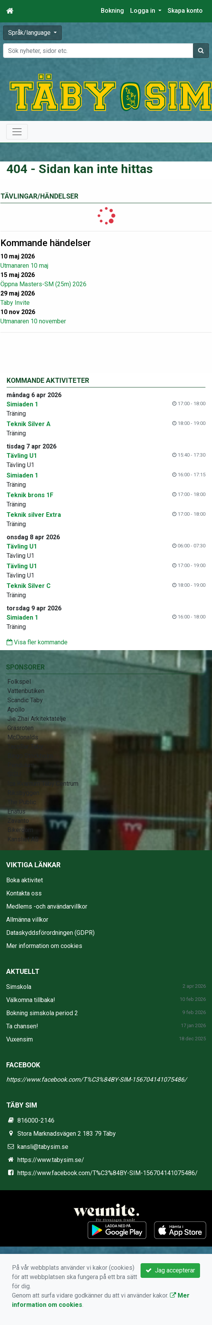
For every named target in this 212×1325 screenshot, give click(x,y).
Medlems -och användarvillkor (46, 906)
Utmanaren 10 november (33, 321)
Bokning (112, 10)
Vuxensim (19, 1039)
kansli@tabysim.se (42, 1146)
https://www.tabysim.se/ (50, 1160)
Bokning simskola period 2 (42, 1013)
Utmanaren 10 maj (24, 265)
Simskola (18, 986)
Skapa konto (185, 10)
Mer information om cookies (44, 946)
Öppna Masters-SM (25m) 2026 (43, 284)
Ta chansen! (22, 1026)
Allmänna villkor (27, 919)
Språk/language (30, 32)
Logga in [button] (143, 10)
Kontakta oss (24, 893)
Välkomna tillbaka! (30, 1000)
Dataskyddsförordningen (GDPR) (50, 932)
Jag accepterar (170, 1270)
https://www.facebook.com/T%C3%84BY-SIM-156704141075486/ (96, 1079)
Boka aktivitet (24, 880)
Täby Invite (15, 302)
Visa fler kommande (37, 642)
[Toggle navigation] (17, 131)
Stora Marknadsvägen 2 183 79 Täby (66, 1133)
